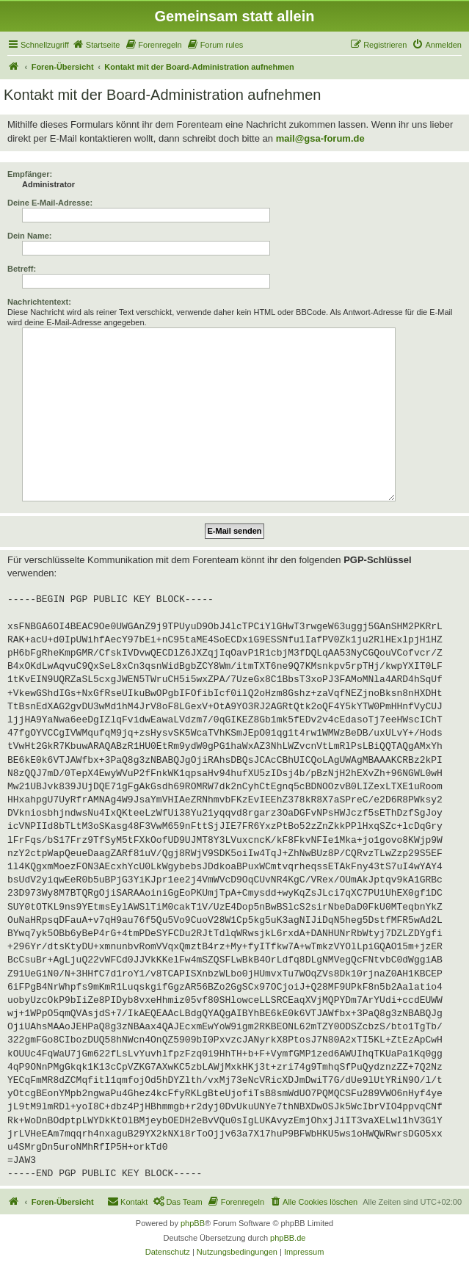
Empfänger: (29, 174)
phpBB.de (287, 1237)
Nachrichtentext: (39, 301)
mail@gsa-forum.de (320, 138)
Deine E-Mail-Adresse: (49, 202)
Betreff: (21, 268)
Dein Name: (29, 235)
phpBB (193, 1223)
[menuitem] (96, 45)
